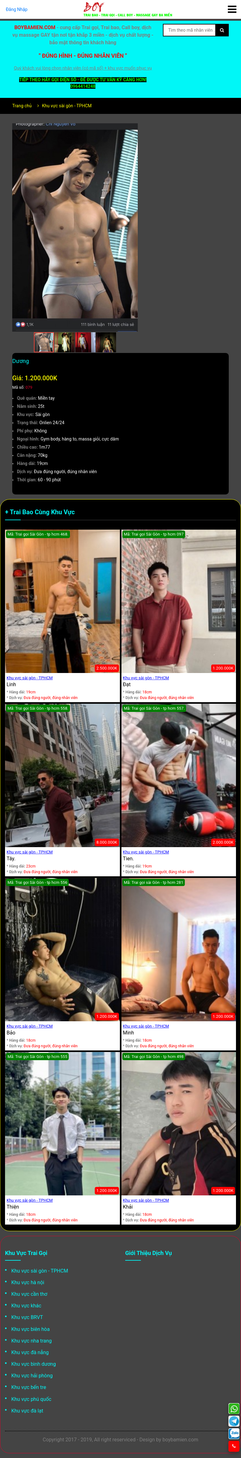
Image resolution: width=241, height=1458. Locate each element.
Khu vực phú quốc (31, 1399)
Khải (128, 1207)
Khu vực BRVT (27, 1317)
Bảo (11, 1033)
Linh (11, 684)
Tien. (128, 859)
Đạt (127, 684)
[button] (132, 129)
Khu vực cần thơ (29, 1294)
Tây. (11, 859)
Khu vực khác (26, 1306)
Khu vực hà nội (27, 1282)
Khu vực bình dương (33, 1364)
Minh (128, 1033)
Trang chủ (22, 105)
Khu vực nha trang (31, 1341)
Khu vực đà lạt (27, 1411)
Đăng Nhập (17, 9)
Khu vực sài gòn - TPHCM (67, 105)
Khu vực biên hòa (30, 1329)
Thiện (13, 1207)
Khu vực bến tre (28, 1387)
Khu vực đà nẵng (30, 1352)
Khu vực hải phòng (32, 1376)
